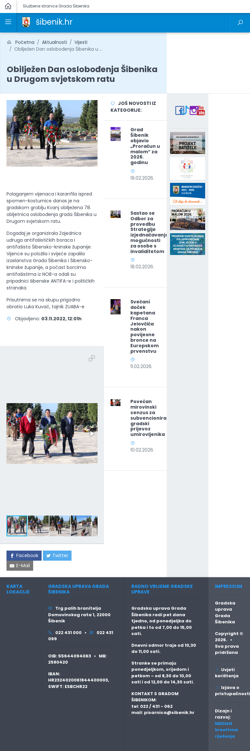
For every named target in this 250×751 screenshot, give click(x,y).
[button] (91, 358)
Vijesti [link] (80, 42)
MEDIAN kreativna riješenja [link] (226, 729)
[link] (26, 22)
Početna (20, 42)
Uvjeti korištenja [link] (227, 673)
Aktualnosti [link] (54, 42)
